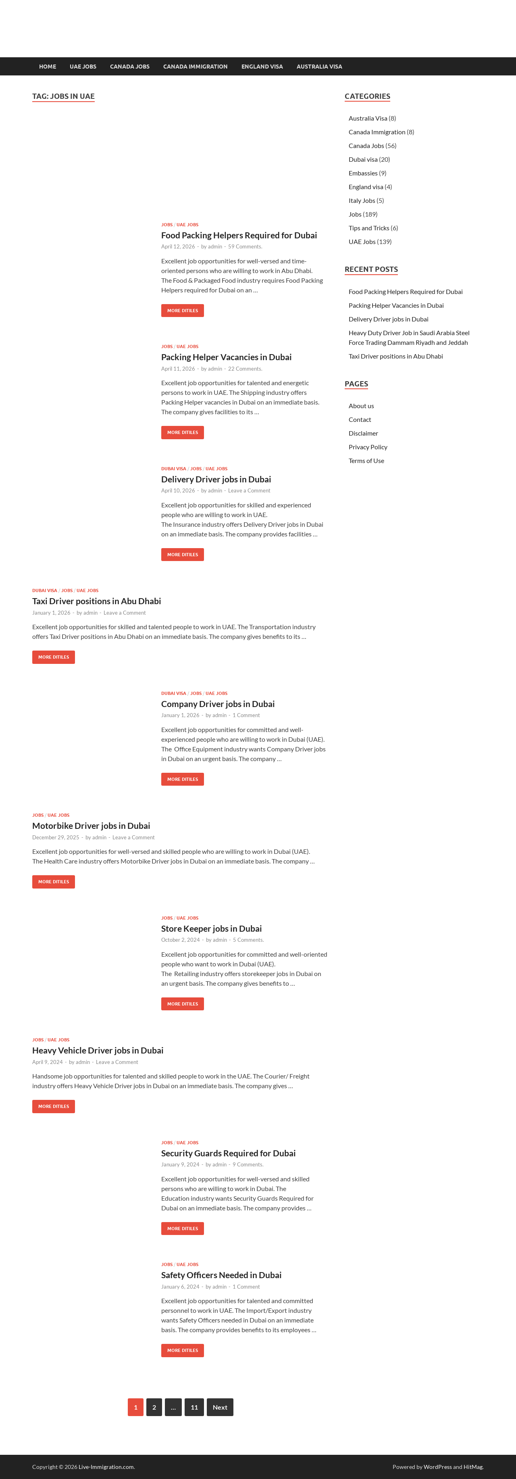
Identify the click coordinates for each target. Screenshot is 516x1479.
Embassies (363, 173)
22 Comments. (245, 368)
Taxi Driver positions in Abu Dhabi (96, 601)
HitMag (473, 1466)
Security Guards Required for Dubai (228, 1153)
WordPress (438, 1466)
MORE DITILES (179, 308)
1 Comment (246, 715)
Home (47, 66)
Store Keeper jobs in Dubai (211, 928)
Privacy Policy (368, 447)
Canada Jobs (130, 66)
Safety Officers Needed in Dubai (221, 1275)
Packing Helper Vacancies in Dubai (226, 357)
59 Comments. (245, 246)
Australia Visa (319, 66)
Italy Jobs (362, 200)
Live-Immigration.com (106, 1466)
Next (220, 1407)
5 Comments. (248, 940)
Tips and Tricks (369, 228)
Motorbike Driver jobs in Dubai (91, 825)
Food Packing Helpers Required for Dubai (239, 235)
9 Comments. (248, 1164)
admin (215, 246)
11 (194, 1407)
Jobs (167, 224)
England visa (262, 66)
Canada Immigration (195, 66)
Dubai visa (173, 468)
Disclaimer (363, 433)
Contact (360, 419)
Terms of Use (366, 460)
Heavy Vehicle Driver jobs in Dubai (98, 1050)
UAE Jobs (83, 66)
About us (361, 405)
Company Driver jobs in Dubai (218, 704)
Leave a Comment (249, 490)
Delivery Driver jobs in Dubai (216, 479)
